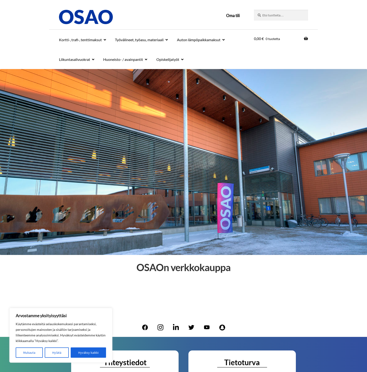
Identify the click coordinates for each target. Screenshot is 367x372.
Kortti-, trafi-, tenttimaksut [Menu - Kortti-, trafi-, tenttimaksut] (80, 39)
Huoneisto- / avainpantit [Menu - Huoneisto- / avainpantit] (123, 59)
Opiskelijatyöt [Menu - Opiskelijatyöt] (167, 59)
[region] (60, 335)
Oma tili (233, 15)
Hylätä (56, 352)
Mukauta (29, 352)
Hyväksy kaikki (88, 352)
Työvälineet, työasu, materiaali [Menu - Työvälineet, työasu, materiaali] (139, 39)
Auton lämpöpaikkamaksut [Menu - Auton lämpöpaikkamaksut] (198, 39)
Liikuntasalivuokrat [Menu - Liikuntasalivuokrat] (74, 59)
